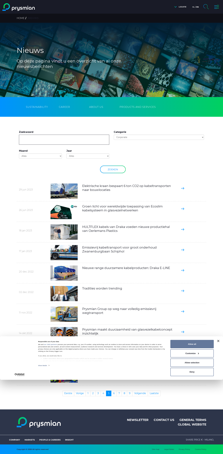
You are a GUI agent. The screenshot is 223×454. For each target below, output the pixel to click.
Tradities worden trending (102, 288)
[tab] (36, 107)
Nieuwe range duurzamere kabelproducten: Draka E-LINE (126, 268)
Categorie (120, 132)
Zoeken (113, 169)
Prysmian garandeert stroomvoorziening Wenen (119, 371)
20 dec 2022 (26, 271)
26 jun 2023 (26, 210)
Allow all (192, 418)
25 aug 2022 (26, 355)
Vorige (80, 393)
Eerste (68, 393)
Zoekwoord (26, 132)
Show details (42, 440)
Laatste (154, 393)
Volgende (140, 393)
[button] (179, 7)
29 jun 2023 (26, 189)
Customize (192, 427)
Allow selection (192, 437)
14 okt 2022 (25, 333)
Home (21, 18)
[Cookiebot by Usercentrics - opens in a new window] (19, 448)
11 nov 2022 (25, 312)
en (197, 7)
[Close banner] (218, 415)
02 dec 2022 (26, 292)
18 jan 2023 (25, 230)
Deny (192, 446)
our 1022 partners (50, 419)
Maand (23, 150)
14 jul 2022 (25, 374)
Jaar (69, 150)
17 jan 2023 (25, 251)
